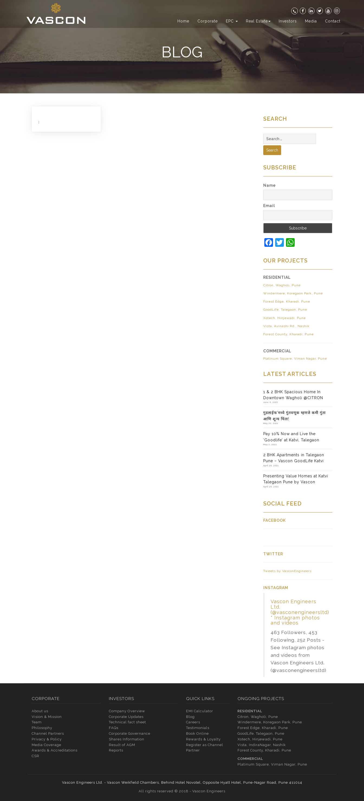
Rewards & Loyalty (203, 739)
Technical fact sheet (127, 722)
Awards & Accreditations (54, 750)
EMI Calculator (199, 711)
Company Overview (127, 711)
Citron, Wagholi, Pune (282, 285)
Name (269, 185)
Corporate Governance (129, 733)
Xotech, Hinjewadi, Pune (284, 318)
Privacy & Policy (47, 739)
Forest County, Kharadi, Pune (288, 334)
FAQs (113, 728)
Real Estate (258, 21)
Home (183, 21)
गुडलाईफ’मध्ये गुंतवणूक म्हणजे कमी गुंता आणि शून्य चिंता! (294, 416)
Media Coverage (46, 745)
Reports (116, 750)
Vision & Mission (47, 717)
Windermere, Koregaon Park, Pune (293, 293)
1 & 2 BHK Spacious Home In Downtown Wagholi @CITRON (293, 395)
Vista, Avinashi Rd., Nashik (286, 326)
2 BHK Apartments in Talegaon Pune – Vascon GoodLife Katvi (293, 458)
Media (311, 21)
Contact (332, 21)
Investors (288, 21)
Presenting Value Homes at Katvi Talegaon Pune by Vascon (295, 479)
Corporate (207, 21)
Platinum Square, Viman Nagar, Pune (295, 358)
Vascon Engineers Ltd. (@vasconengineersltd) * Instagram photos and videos (300, 612)
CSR (35, 756)
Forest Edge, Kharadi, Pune (286, 301)
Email (269, 205)
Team (37, 722)
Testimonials (197, 728)
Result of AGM (122, 745)
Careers (193, 722)
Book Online (197, 733)
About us (40, 711)
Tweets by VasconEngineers (287, 571)
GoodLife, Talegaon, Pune (285, 309)
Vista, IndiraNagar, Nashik (262, 745)
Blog (190, 717)
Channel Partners (48, 733)
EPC (232, 21)
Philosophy (42, 728)
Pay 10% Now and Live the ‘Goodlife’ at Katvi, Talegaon (291, 437)
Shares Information (126, 739)
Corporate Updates (126, 717)
